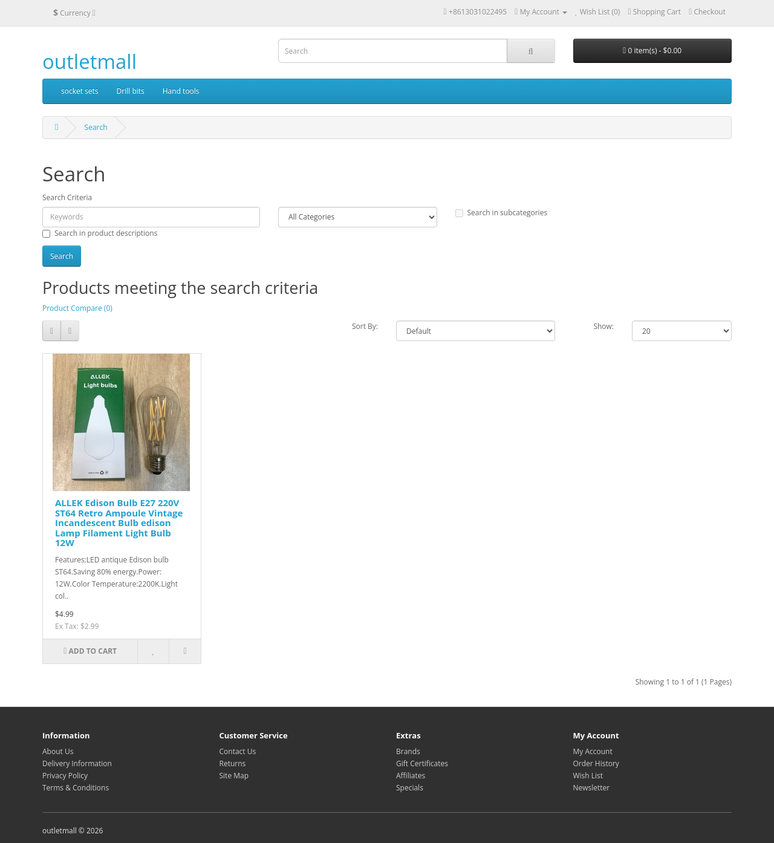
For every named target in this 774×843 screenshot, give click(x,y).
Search (96, 127)
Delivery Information (77, 763)
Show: (603, 326)
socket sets (80, 91)
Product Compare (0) (77, 308)
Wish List (588, 775)
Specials (409, 788)
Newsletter (591, 788)
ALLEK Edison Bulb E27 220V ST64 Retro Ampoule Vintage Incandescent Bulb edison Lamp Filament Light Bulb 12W (119, 522)
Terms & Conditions (75, 788)
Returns (233, 763)
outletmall (89, 61)
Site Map (234, 775)
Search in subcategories (501, 212)
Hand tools (181, 91)
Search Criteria (67, 197)
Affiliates (410, 775)
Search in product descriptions (99, 233)
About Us (57, 751)
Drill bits (131, 91)
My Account (593, 751)
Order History (596, 763)
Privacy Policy (65, 775)
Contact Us (238, 751)
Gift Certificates (422, 763)
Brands (408, 751)
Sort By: (365, 326)
